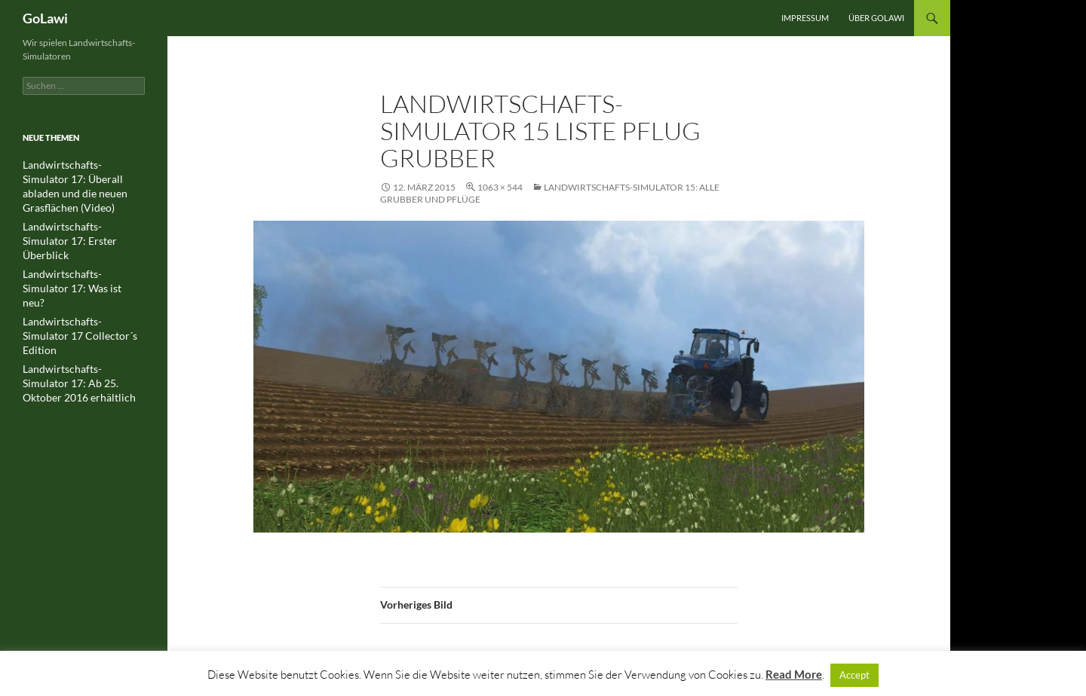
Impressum (805, 18)
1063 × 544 (500, 187)
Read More (793, 674)
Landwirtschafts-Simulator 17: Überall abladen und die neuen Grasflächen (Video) (83, 178)
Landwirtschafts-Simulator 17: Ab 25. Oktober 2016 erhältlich (82, 318)
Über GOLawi (876, 18)
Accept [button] (854, 675)
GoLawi (45, 18)
